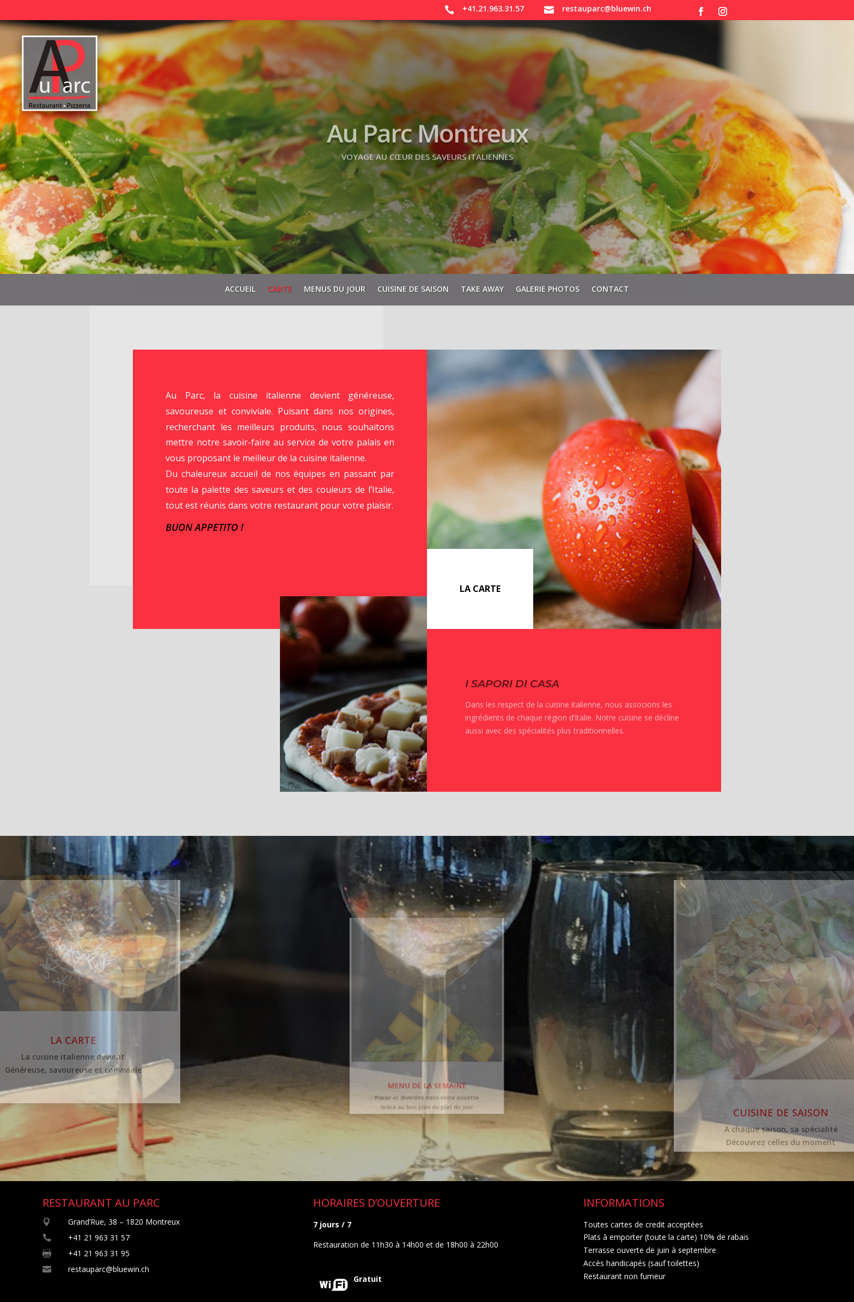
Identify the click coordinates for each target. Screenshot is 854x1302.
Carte (279, 286)
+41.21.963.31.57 (493, 8)
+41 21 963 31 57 (99, 1237)
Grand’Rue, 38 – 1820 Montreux (124, 1222)
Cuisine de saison (413, 286)
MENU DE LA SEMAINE (426, 1069)
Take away (482, 286)
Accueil (240, 286)
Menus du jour (334, 286)
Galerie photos (548, 286)
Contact (610, 286)
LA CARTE (480, 589)
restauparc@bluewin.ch (606, 8)
